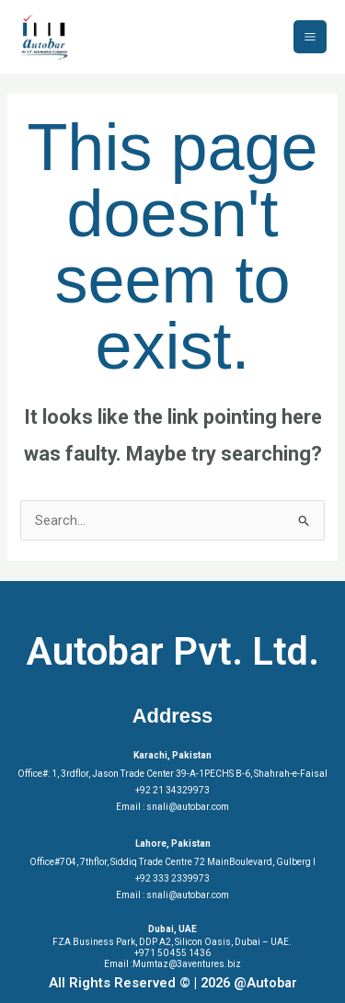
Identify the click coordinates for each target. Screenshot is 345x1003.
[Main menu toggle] (310, 36)
